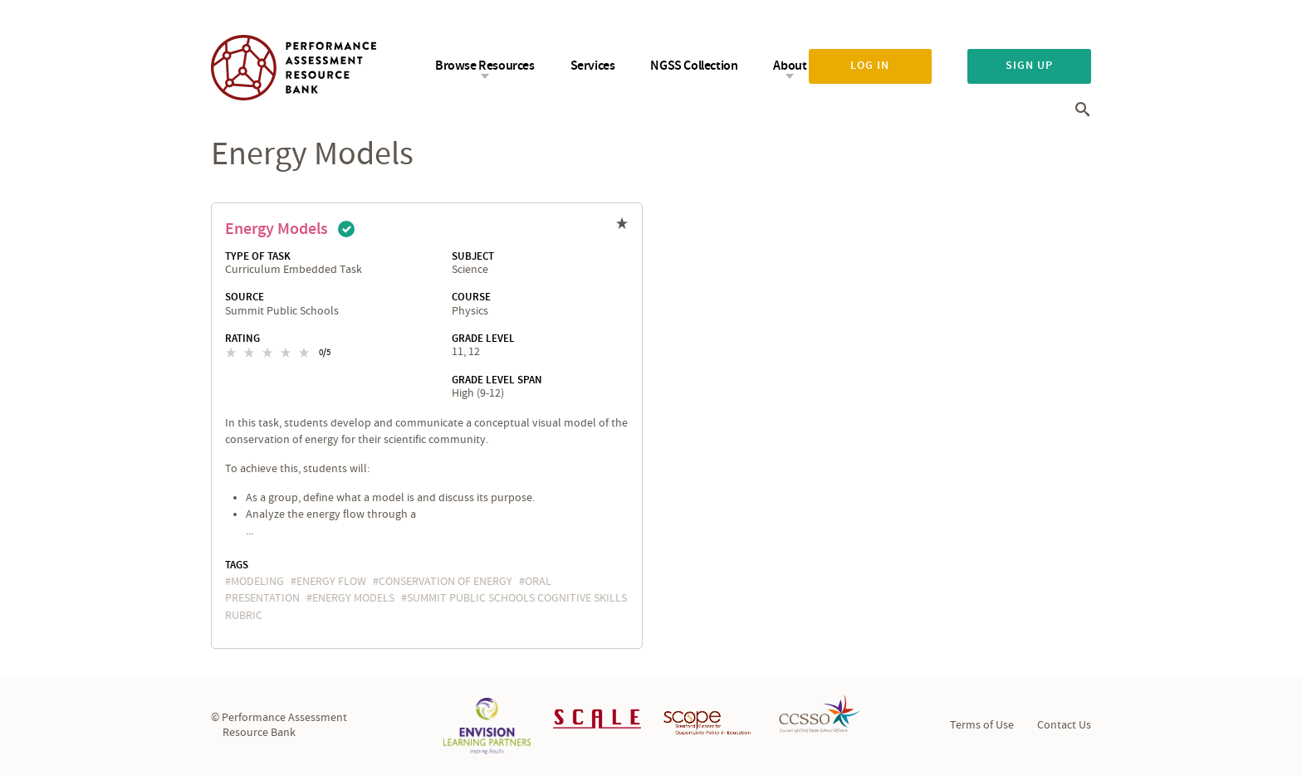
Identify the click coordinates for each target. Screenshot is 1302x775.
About (789, 66)
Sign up (1029, 65)
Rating (242, 338)
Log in (869, 65)
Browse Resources (485, 66)
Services (592, 66)
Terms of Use (982, 725)
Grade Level (483, 338)
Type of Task (258, 256)
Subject (473, 256)
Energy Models (276, 229)
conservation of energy (445, 581)
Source (244, 297)
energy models (353, 598)
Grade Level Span (497, 380)
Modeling (257, 581)
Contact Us (1064, 725)
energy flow (331, 581)
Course (471, 297)
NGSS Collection (693, 66)
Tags (236, 565)
